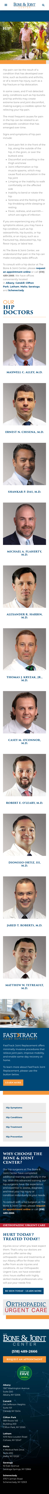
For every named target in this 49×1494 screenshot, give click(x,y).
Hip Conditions (14, 1117)
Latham (14, 286)
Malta (23, 286)
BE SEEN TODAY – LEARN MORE (23, 1290)
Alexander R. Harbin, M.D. (24, 615)
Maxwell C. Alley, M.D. (24, 372)
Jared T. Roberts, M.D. (24, 925)
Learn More (13, 1082)
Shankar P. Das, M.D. (24, 492)
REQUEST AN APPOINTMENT (24, 1359)
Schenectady (16, 290)
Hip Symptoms (14, 1107)
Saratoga (34, 286)
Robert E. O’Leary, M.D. (24, 803)
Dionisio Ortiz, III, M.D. (24, 864)
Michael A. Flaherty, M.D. (24, 553)
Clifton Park (9, 1417)
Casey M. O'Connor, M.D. (24, 741)
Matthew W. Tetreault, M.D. (24, 986)
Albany (10, 282)
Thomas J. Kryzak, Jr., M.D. (24, 678)
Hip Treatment (14, 1127)
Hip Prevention (14, 1136)
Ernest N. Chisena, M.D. (24, 432)
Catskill (20, 282)
